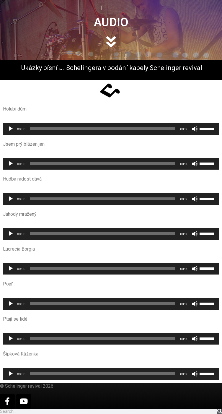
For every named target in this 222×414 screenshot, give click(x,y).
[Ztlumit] (195, 129)
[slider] (103, 128)
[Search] (219, 411)
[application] (111, 129)
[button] (50, 8)
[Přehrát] (11, 129)
